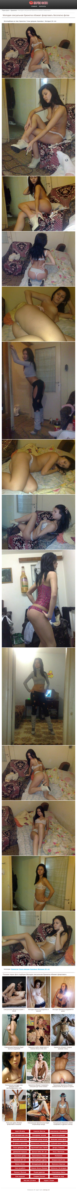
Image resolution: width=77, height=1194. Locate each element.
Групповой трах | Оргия (39, 1147)
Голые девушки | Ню (20, 1147)
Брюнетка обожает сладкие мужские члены (63, 1048)
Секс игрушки (20, 1176)
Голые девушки (24, 969)
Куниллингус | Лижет (39, 1156)
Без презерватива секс (20, 1135)
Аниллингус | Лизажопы (58, 1131)
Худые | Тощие (49, 1180)
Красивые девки (20, 1156)
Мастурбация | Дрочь (39, 1160)
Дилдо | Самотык (59, 1147)
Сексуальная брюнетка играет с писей (14, 1010)
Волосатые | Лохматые (39, 1143)
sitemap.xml (46, 1190)
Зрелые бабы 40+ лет (39, 1152)
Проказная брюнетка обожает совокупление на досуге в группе (63, 1085)
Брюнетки (14, 10)
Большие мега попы (20, 1139)
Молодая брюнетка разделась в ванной (38, 1010)
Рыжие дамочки (39, 1172)
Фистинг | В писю (30, 1180)
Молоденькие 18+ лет (39, 1164)
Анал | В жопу (20, 1131)
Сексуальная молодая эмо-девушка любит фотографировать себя (14, 1085)
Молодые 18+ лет (44, 969)
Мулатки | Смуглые (58, 1164)
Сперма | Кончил (39, 1176)
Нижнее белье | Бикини (39, 1168)
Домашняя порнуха (20, 1152)
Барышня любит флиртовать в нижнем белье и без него (39, 1048)
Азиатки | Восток (39, 1131)
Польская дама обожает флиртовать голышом (14, 1123)
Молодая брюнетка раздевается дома (62, 1010)
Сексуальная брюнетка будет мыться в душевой (14, 1048)
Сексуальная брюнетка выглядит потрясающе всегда (38, 1123)
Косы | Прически (58, 1152)
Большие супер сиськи (39, 1139)
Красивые (33, 969)
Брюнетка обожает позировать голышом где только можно (39, 1085)
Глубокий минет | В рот (59, 1143)
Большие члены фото (58, 1139)
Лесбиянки (58, 1156)
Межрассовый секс (58, 1160)
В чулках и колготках (20, 1143)
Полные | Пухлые (20, 1172)
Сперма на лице (58, 1176)
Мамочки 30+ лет (20, 1160)
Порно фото (5, 10)
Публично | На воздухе (58, 1168)
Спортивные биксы (58, 1172)
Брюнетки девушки (58, 1135)
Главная (34, 6)
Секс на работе (20, 1168)
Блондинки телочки (39, 1135)
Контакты (42, 6)
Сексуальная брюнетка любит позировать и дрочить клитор (63, 1123)
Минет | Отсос (20, 1164)
